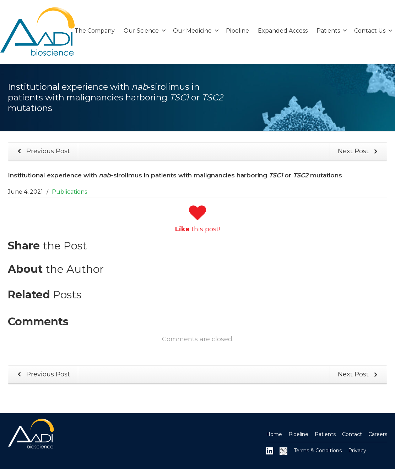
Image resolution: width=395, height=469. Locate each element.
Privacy (357, 450)
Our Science (145, 30)
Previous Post (42, 151)
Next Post (359, 151)
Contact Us (373, 30)
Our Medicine (196, 30)
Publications (69, 191)
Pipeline (237, 30)
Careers (377, 434)
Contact (352, 434)
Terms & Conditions (318, 450)
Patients (331, 30)
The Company (95, 30)
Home (274, 434)
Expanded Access (283, 30)
